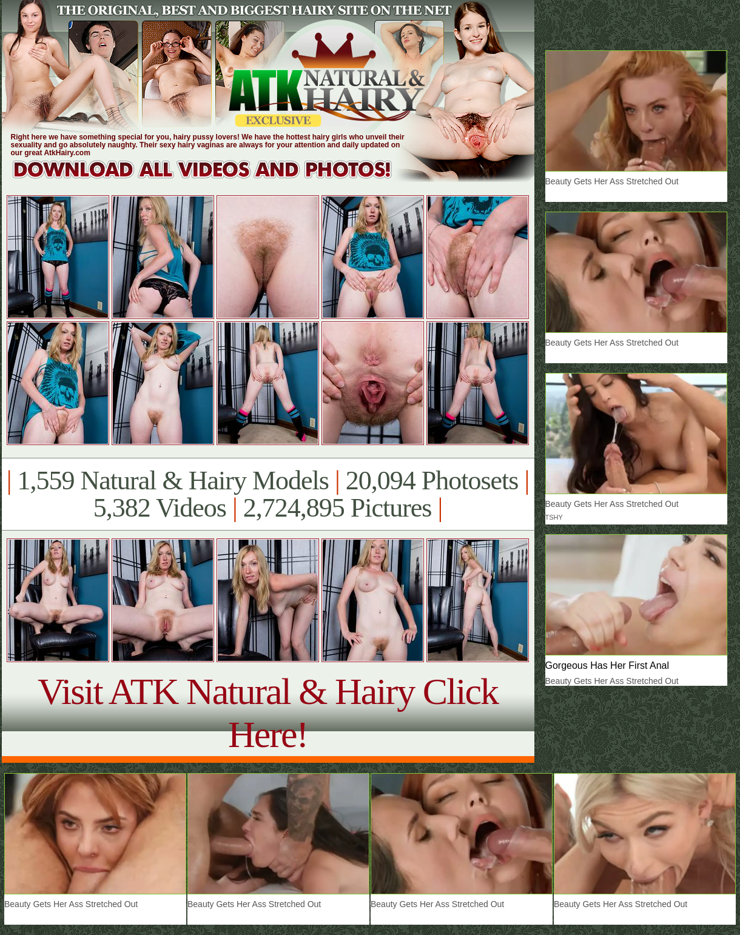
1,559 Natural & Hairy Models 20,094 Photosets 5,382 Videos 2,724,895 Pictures (268, 494)
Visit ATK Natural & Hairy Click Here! (268, 713)
